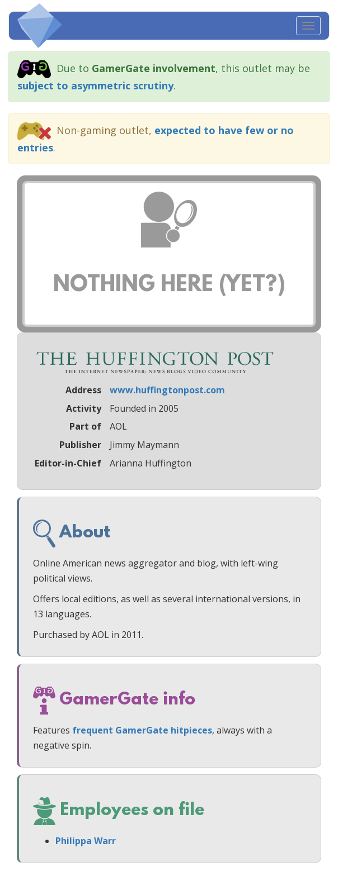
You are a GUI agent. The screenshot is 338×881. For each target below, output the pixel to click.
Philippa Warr (85, 841)
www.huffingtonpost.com (167, 390)
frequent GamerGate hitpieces (142, 730)
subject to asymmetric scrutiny (95, 85)
